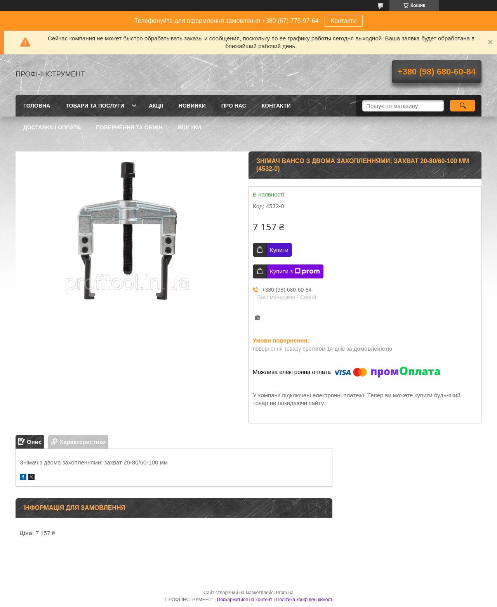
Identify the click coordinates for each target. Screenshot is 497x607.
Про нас (233, 106)
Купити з (295, 271)
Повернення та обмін (129, 127)
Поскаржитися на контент (244, 599)
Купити (279, 250)
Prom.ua (285, 592)
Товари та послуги (95, 106)
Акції (156, 106)
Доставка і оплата (51, 127)
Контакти (344, 20)
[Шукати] (462, 105)
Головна (36, 106)
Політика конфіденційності (305, 599)
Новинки (192, 106)
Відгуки (189, 127)
